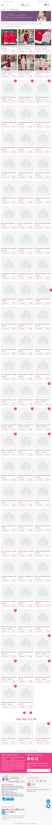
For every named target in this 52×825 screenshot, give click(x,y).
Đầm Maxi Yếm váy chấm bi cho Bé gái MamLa (29, 475)
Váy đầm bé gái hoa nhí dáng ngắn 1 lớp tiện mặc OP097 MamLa (17, 500)
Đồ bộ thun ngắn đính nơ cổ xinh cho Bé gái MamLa (14, 526)
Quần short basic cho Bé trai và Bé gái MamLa (12, 601)
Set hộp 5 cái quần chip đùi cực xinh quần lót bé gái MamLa (32, 601)
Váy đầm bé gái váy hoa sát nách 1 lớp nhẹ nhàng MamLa (32, 551)
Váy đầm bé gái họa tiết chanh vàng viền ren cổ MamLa (31, 399)
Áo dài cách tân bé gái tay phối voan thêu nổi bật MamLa (32, 652)
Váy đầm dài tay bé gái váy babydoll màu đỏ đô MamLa (15, 576)
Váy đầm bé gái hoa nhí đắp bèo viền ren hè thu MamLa (32, 374)
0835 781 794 (10, 791)
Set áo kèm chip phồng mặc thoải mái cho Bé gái (30, 526)
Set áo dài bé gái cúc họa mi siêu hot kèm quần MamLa (14, 652)
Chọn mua (5, 51)
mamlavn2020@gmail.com (10, 792)
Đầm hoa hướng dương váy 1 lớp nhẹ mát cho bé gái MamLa (33, 500)
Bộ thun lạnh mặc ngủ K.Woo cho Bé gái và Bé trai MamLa (15, 475)
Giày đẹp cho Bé (26, 719)
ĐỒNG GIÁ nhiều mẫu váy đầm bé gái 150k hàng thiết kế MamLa (17, 626)
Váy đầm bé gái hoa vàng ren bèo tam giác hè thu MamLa (15, 399)
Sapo (36, 823)
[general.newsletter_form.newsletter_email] (38, 770)
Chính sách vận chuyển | (16, 816)
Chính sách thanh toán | (13, 817)
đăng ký (8, 759)
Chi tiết (13, 51)
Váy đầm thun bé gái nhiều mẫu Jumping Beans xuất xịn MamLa (34, 576)
